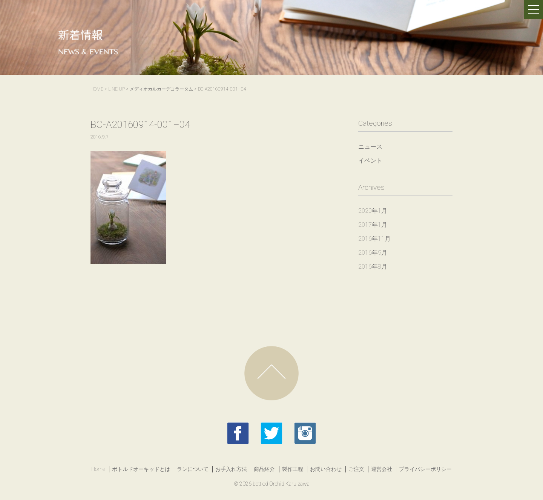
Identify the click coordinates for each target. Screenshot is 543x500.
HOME (96, 89)
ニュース (370, 146)
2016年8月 (372, 266)
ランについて (193, 469)
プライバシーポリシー (425, 469)
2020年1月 (372, 210)
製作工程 (292, 469)
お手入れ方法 (231, 469)
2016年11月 (374, 238)
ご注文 (356, 469)
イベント (370, 160)
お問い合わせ (326, 469)
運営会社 (381, 469)
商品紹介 (264, 469)
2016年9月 (372, 252)
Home (98, 469)
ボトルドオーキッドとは (141, 469)
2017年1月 (372, 224)
